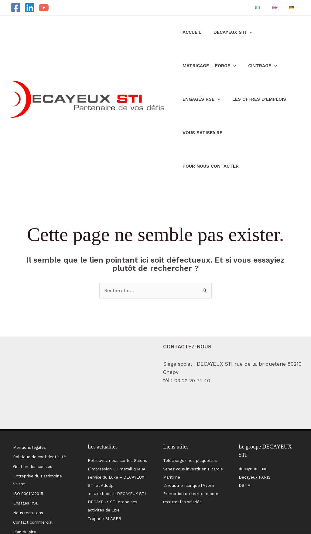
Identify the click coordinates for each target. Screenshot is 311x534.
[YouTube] (44, 7)
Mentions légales (28, 413)
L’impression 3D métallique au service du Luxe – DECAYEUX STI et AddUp (117, 444)
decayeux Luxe (253, 435)
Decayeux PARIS (255, 444)
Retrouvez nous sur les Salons (117, 427)
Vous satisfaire (199, 132)
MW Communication (293, 516)
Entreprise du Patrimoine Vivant (36, 442)
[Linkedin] (30, 7)
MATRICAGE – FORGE (206, 65)
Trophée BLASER (104, 485)
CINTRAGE (253, 65)
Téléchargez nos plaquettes (190, 427)
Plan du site (23, 488)
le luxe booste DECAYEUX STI (117, 460)
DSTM (245, 452)
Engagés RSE (198, 99)
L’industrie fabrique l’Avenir (189, 452)
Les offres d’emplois (250, 99)
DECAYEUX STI (223, 32)
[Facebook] (16, 7)
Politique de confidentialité (38, 422)
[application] (240, 32)
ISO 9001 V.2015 (27, 455)
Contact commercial (32, 480)
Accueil (188, 32)
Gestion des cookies (31, 430)
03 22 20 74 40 (192, 347)
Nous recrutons (27, 471)
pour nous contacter (253, 132)
